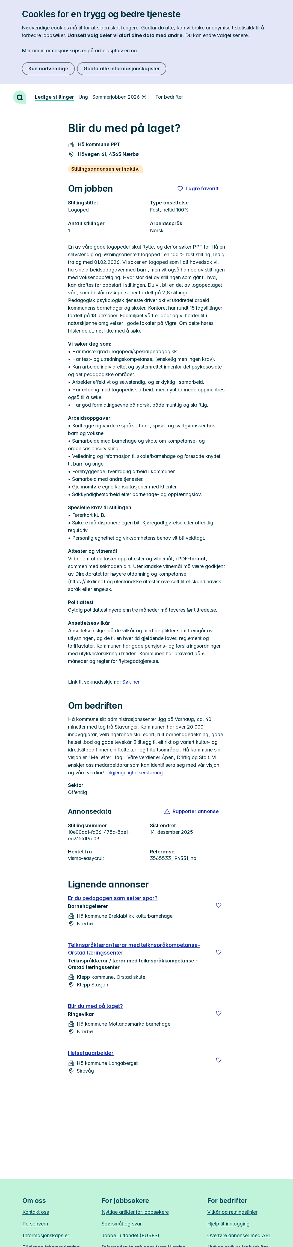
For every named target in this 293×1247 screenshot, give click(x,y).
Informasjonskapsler (45, 1235)
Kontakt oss (35, 1212)
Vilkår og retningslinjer (232, 1212)
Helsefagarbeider (91, 1053)
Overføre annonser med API (239, 1235)
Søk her (131, 682)
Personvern (35, 1224)
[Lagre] (218, 905)
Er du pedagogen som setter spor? (113, 898)
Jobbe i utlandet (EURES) (130, 1235)
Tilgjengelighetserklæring (134, 772)
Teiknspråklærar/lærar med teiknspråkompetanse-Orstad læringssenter (134, 949)
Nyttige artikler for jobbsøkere (135, 1212)
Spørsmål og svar (122, 1224)
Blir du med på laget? (95, 1006)
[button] (191, 811)
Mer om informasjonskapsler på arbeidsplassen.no (79, 50)
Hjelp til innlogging (228, 1224)
